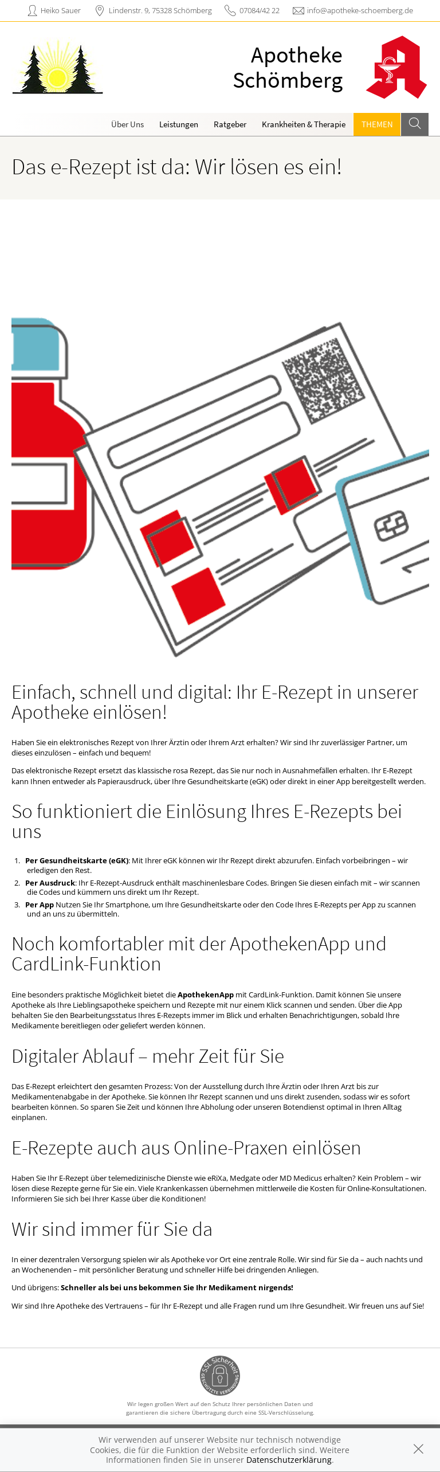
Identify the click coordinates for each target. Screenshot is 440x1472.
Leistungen (178, 124)
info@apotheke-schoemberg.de (360, 10)
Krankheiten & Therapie (303, 124)
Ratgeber (230, 124)
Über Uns (127, 124)
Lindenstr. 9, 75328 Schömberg (160, 10)
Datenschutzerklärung (289, 1459)
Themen (377, 124)
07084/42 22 (259, 10)
